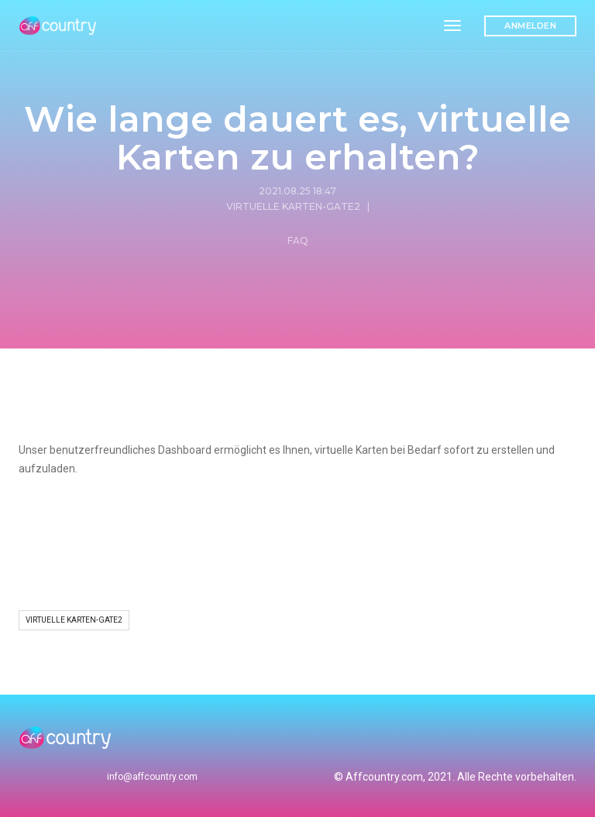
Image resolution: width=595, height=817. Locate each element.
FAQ (297, 240)
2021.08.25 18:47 (297, 191)
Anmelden (530, 25)
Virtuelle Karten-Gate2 (293, 206)
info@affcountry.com (152, 776)
